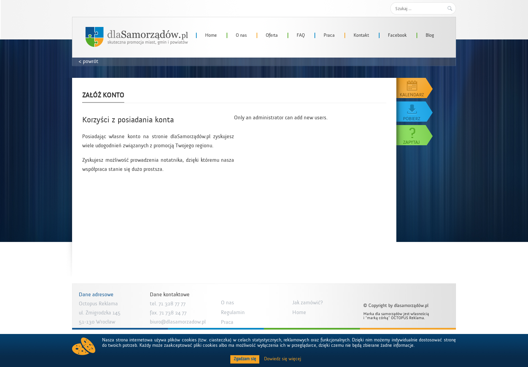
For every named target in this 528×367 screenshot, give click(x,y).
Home (211, 35)
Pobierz (414, 111)
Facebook (397, 35)
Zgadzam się (245, 359)
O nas (241, 35)
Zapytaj (414, 135)
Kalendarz (414, 88)
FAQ (301, 35)
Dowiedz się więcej (282, 359)
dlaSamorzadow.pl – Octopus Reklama (137, 37)
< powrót (88, 61)
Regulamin (233, 312)
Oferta (272, 35)
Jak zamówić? (307, 303)
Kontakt (361, 35)
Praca (329, 35)
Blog (430, 35)
